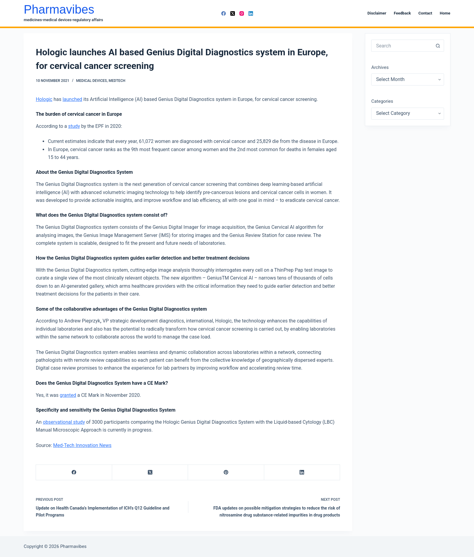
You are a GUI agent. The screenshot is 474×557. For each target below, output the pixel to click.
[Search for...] (401, 46)
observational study (64, 422)
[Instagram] (241, 13)
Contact (425, 13)
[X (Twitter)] (232, 13)
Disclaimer (377, 13)
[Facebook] (223, 13)
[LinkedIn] (250, 13)
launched (72, 99)
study (74, 126)
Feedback (402, 13)
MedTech (117, 81)
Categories (382, 101)
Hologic (44, 99)
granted (68, 395)
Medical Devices (91, 81)
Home (445, 13)
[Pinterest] (226, 472)
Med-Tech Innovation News (82, 445)
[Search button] (438, 46)
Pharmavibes (59, 9)
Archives (379, 67)
